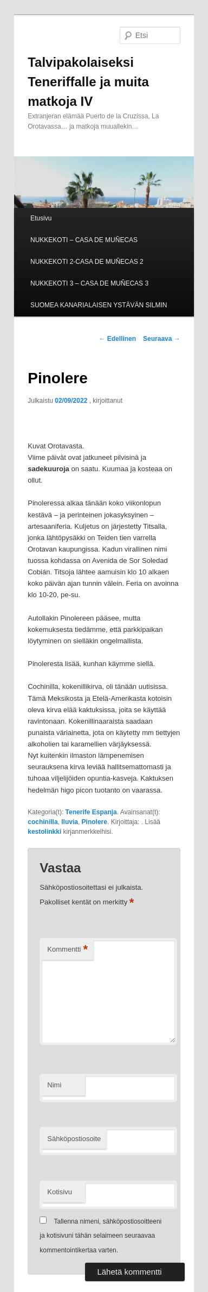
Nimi (54, 1085)
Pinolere (94, 822)
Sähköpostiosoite (74, 1139)
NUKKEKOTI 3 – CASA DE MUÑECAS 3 (89, 283)
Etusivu (40, 218)
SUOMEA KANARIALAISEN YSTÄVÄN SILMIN (98, 305)
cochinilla (42, 822)
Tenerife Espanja (91, 812)
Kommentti (67, 950)
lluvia (69, 822)
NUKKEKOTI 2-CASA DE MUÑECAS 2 (87, 261)
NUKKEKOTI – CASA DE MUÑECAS (84, 240)
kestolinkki (44, 831)
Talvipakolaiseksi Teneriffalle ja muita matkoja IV (88, 82)
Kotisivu (59, 1192)
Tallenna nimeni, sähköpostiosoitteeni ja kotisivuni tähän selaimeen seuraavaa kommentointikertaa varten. (100, 1236)
